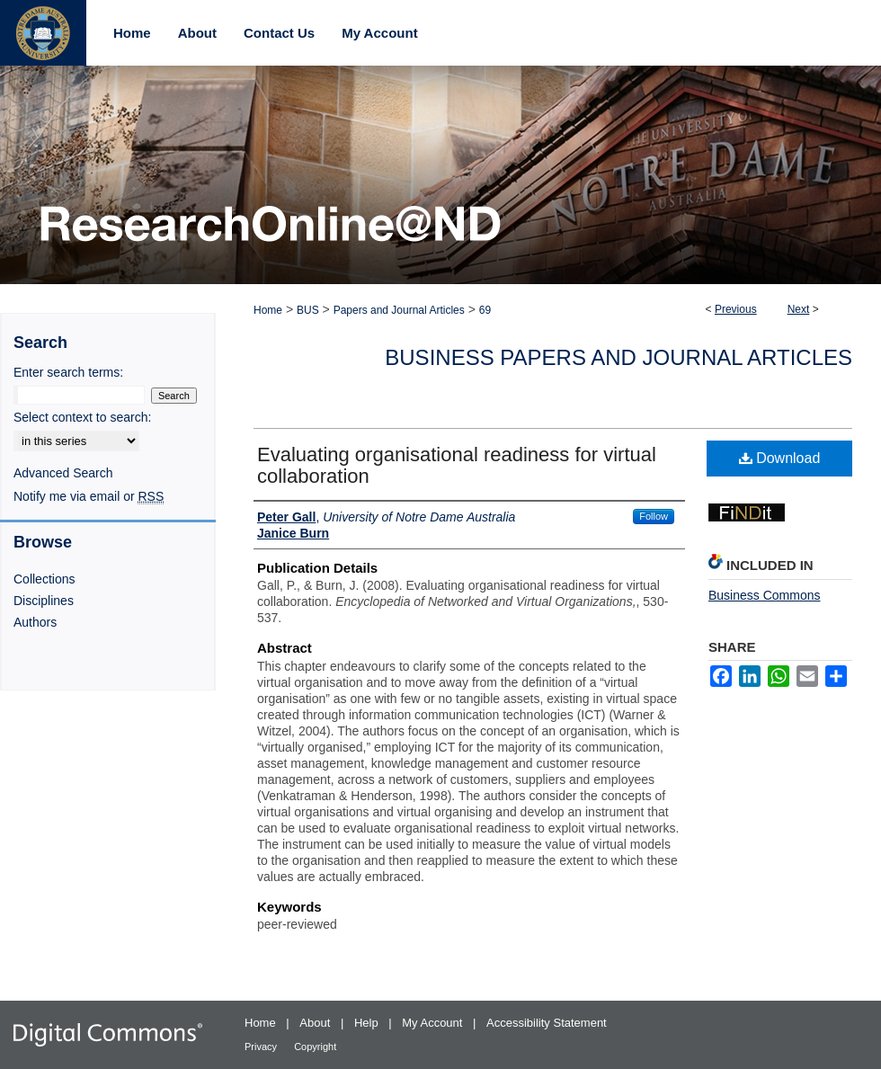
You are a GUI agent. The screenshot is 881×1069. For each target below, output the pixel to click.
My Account (434, 1022)
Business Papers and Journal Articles (618, 357)
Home (268, 310)
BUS (308, 310)
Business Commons (764, 595)
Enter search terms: (68, 372)
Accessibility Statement (546, 1022)
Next (799, 309)
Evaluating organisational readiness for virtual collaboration (456, 465)
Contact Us (279, 32)
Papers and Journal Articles (399, 310)
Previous (736, 309)
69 (485, 310)
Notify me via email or (88, 496)
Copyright (315, 1046)
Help (367, 1022)
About (316, 1022)
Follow (653, 516)
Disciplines (43, 600)
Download (780, 458)
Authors (35, 622)
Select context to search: (82, 417)
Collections (44, 579)
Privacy (262, 1046)
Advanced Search (63, 473)
